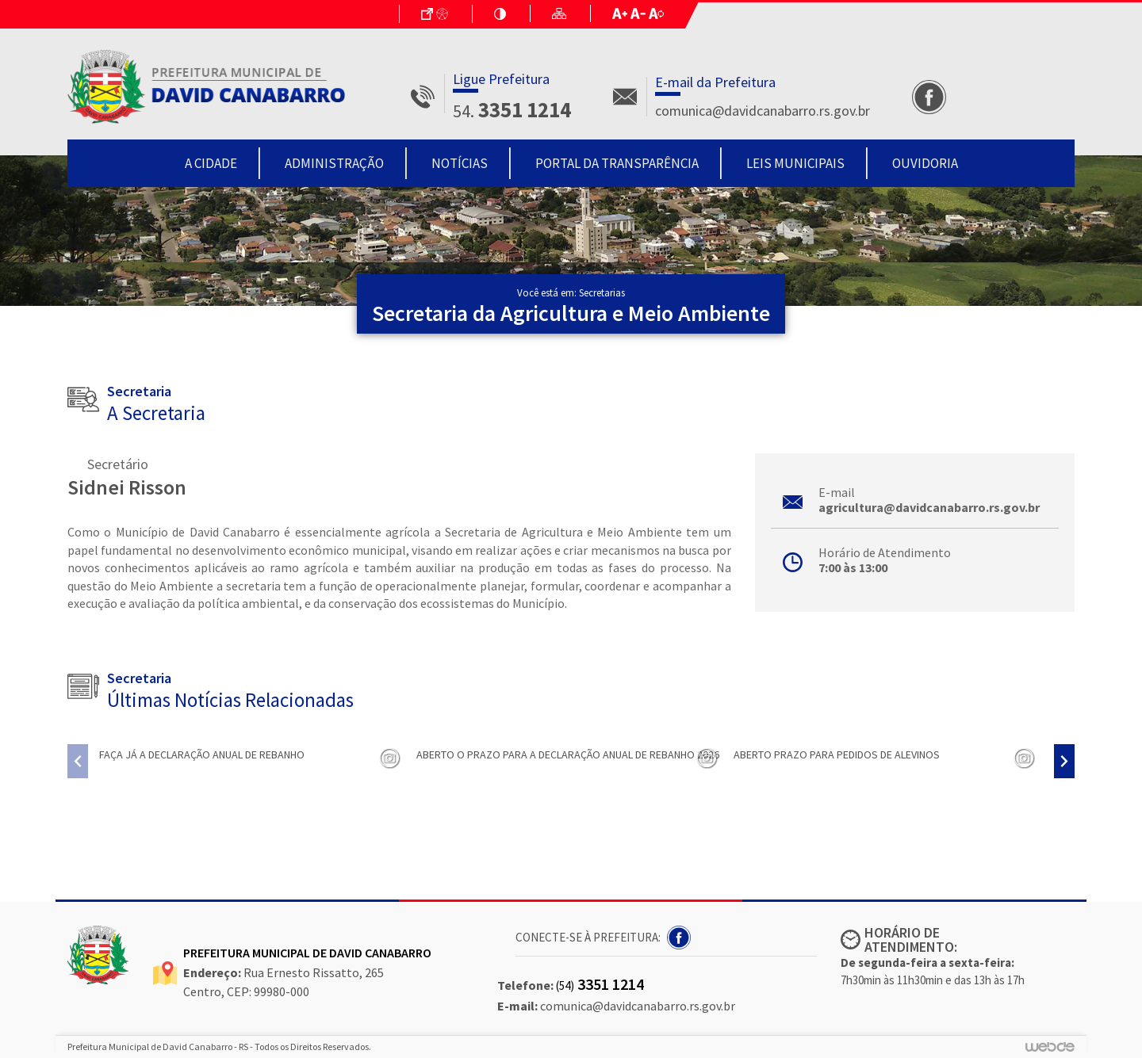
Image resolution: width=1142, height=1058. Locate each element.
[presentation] (77, 761)
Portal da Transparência (617, 163)
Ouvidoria (925, 163)
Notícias (459, 163)
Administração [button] (334, 163)
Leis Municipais (795, 163)
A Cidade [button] (211, 163)
